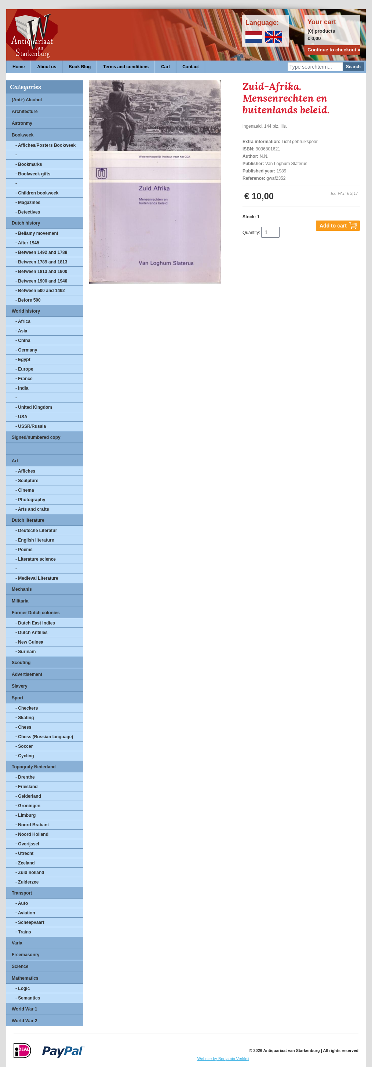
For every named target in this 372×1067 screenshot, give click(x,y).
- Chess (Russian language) (44, 736)
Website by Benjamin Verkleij (223, 1058)
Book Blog (80, 66)
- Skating (24, 717)
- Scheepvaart (29, 922)
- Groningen (27, 805)
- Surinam (25, 651)
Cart (165, 66)
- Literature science (35, 559)
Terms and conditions (126, 66)
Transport (22, 893)
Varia (17, 943)
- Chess (23, 727)
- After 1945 (27, 242)
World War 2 (24, 1020)
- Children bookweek (36, 193)
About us (46, 66)
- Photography (30, 499)
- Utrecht (24, 853)
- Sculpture (27, 480)
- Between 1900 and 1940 (41, 281)
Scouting (21, 662)
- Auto (21, 903)
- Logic (22, 988)
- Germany (26, 350)
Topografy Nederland (34, 766)
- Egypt (22, 359)
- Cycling (24, 755)
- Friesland (26, 786)
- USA (21, 416)
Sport (17, 697)
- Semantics (27, 998)
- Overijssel (27, 843)
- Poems (24, 549)
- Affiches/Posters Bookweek (45, 145)
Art (15, 460)
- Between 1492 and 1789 (41, 252)
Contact (190, 66)
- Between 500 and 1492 (40, 290)
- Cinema (24, 490)
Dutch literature (28, 520)
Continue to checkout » (333, 49)
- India (21, 388)
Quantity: (251, 232)
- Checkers (26, 708)
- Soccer (24, 746)
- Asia (21, 331)
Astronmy (22, 123)
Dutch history (26, 223)
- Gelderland (28, 796)
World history (26, 311)
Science (20, 966)
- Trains (23, 932)
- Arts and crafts (32, 509)
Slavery (20, 686)
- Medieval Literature (36, 578)
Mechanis (22, 589)
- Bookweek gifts (32, 173)
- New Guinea (29, 642)
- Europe (24, 369)
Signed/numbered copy (36, 437)
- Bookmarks (28, 164)
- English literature (34, 540)
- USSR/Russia (30, 426)
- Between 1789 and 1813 (41, 262)
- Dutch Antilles (31, 632)
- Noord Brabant (32, 824)
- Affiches (25, 471)
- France (24, 378)
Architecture (25, 111)
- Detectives (27, 212)
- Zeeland (25, 863)
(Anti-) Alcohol (27, 99)
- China (22, 340)
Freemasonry (25, 954)
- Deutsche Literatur (36, 530)
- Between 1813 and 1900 (41, 271)
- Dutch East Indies (35, 623)
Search (353, 66)
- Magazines (27, 202)
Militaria (20, 601)
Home (18, 66)
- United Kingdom (33, 407)
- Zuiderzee (27, 882)
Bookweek (22, 135)
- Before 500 (28, 300)
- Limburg (25, 815)
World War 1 (24, 1009)
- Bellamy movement (36, 233)
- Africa (22, 321)
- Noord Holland (31, 834)
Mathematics (25, 978)
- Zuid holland (29, 872)
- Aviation (25, 912)
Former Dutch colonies (36, 612)
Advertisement (27, 674)
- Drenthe (25, 777)
